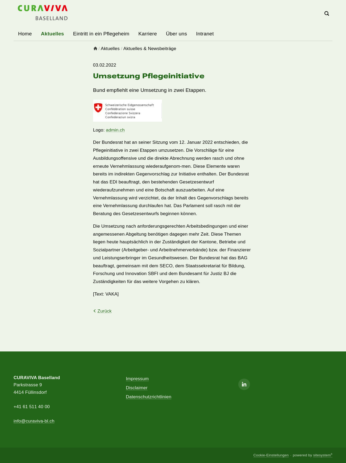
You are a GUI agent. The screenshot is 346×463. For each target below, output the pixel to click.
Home (25, 33)
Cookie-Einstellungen (271, 455)
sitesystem (322, 455)
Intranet (205, 33)
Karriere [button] (147, 33)
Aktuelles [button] (52, 33)
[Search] (327, 14)
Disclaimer (136, 387)
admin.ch (115, 130)
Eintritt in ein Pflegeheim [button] (101, 33)
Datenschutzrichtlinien (148, 396)
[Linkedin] (244, 384)
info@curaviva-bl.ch (34, 421)
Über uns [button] (176, 33)
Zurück (102, 311)
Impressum (137, 378)
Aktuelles (110, 48)
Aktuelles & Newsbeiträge (149, 48)
